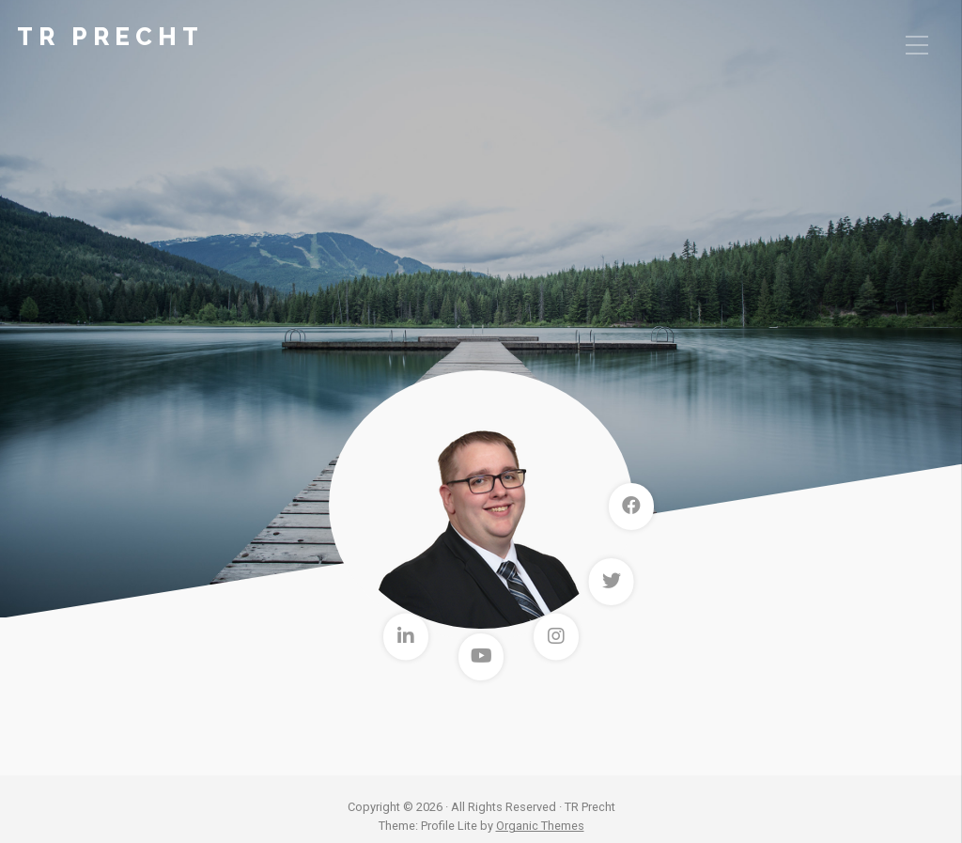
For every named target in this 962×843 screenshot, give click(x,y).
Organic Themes (540, 826)
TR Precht (110, 37)
